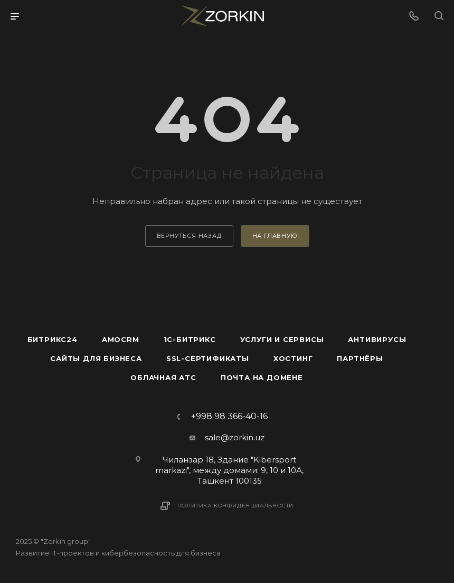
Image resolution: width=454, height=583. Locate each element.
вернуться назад (189, 235)
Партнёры (360, 358)
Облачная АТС (163, 377)
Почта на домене (262, 377)
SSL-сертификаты (207, 358)
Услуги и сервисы (282, 339)
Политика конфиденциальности (235, 505)
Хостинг (293, 358)
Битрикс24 (52, 339)
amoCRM (120, 339)
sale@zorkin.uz (234, 437)
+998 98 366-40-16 (229, 416)
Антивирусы (377, 339)
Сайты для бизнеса (96, 358)
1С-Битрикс (190, 339)
